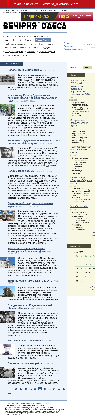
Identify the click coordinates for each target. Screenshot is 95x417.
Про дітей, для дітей (14, 51)
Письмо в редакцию (43, 403)
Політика (21, 36)
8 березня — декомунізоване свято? (79, 123)
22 (35, 389)
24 (45, 389)
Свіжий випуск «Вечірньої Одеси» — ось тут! (81, 180)
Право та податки (47, 51)
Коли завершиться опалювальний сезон (80, 150)
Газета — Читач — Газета (41, 44)
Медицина (46, 48)
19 (21, 389)
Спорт (7, 55)
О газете (68, 43)
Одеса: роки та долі (29, 48)
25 (49, 389)
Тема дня (9, 36)
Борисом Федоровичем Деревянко (25, 407)
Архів (24, 55)
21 (31, 389)
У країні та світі (79, 206)
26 (54, 389)
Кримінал (31, 51)
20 (26, 389)
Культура (29, 40)
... (12, 389)
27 (59, 389)
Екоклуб (17, 40)
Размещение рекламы (74, 49)
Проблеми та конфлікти (15, 44)
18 (16, 389)
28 (64, 389)
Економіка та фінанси (38, 36)
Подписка (68, 46)
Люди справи (10, 48)
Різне (16, 55)
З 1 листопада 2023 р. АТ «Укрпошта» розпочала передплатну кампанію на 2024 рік (80, 88)
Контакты (88, 44)
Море (7, 40)
